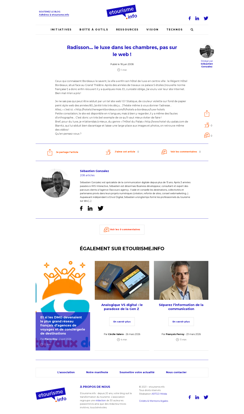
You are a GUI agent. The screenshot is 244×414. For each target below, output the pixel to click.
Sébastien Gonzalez (94, 171)
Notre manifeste (97, 372)
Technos (175, 29)
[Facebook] (190, 18)
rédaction (101, 400)
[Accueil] (122, 5)
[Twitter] (206, 18)
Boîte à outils (94, 29)
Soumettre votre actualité (137, 372)
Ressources (127, 29)
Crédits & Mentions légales (153, 401)
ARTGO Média (159, 393)
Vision (152, 29)
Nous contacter (176, 372)
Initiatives (61, 29)
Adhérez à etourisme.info (54, 14)
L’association (66, 372)
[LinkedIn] (197, 18)
